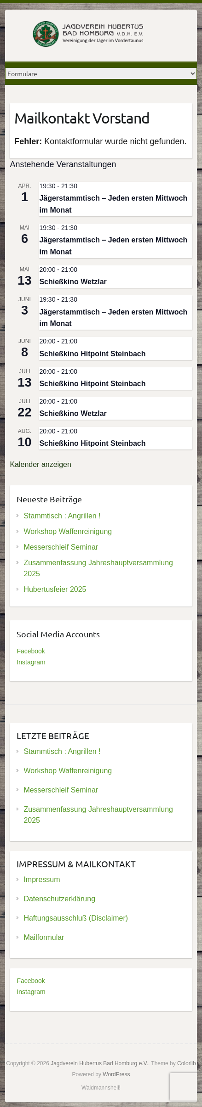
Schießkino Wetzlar (72, 282)
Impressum (41, 879)
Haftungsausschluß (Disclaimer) (75, 918)
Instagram (31, 662)
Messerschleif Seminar (60, 547)
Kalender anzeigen (40, 464)
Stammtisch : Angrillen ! (61, 516)
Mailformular (43, 937)
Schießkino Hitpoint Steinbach (92, 354)
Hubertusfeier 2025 (54, 589)
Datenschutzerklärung (59, 899)
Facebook (31, 651)
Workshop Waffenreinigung (67, 531)
